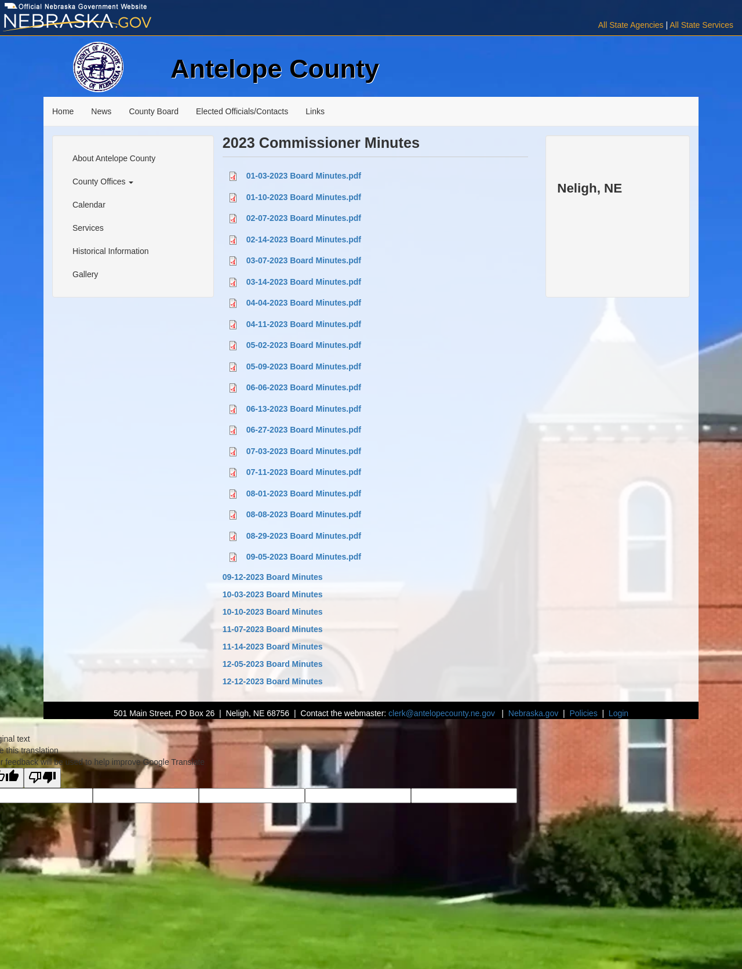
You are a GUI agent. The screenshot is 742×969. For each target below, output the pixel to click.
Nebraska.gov (533, 713)
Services (88, 228)
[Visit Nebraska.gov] (124, 23)
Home (63, 111)
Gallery (85, 274)
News (101, 111)
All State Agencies (631, 25)
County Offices (102, 181)
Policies (583, 713)
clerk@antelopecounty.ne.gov (441, 713)
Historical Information (110, 251)
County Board (154, 111)
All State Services (701, 25)
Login (618, 713)
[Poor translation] (42, 778)
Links (315, 111)
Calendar (89, 204)
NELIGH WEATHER (617, 225)
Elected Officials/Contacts (242, 111)
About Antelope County (113, 158)
